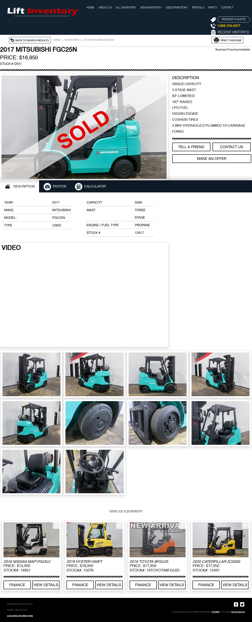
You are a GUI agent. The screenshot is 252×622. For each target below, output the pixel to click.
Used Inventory (177, 7)
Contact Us (231, 147)
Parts (212, 7)
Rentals (198, 7)
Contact (227, 7)
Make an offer (211, 158)
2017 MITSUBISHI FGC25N (98, 40)
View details (46, 585)
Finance (17, 585)
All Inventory (126, 7)
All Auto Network (238, 612)
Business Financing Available (232, 49)
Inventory (72, 40)
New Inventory (151, 7)
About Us (105, 7)
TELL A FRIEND (191, 147)
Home (90, 7)
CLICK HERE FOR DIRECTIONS (20, 616)
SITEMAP (216, 612)
